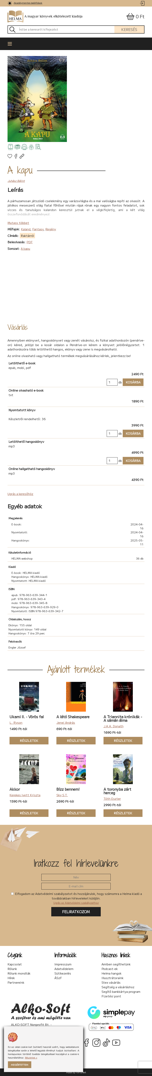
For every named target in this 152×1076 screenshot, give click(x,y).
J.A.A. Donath (114, 726)
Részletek (24, 740)
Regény (50, 229)
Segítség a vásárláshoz (118, 987)
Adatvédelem (63, 969)
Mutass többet (18, 223)
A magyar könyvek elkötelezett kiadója (45, 17)
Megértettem (19, 1064)
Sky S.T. (62, 795)
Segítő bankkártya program (121, 991)
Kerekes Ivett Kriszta (25, 795)
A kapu (20, 170)
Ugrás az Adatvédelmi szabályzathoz (76, 903)
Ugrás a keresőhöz (20, 494)
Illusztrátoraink (113, 978)
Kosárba (132, 382)
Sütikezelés (62, 973)
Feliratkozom (76, 911)
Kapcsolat (15, 964)
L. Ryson (16, 722)
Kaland (25, 229)
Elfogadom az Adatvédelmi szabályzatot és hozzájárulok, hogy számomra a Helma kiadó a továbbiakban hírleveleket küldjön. (76, 898)
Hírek (11, 978)
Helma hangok (112, 973)
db (120, 382)
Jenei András (65, 722)
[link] (10, 3)
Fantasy (38, 229)
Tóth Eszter (112, 798)
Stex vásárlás (111, 982)
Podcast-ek (110, 969)
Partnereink (16, 982)
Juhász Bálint (16, 181)
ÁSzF (58, 978)
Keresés (129, 29)
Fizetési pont (111, 996)
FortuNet (81, 1072)
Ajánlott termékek (76, 669)
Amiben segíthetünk (116, 964)
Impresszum (62, 964)
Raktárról (27, 236)
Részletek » (31, 1057)
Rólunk (12, 969)
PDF (30, 242)
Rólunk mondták (19, 973)
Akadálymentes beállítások (28, 2)
